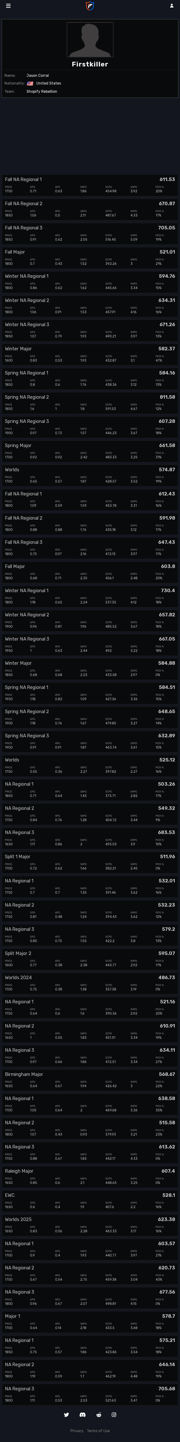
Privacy (77, 1431)
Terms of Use (98, 1431)
